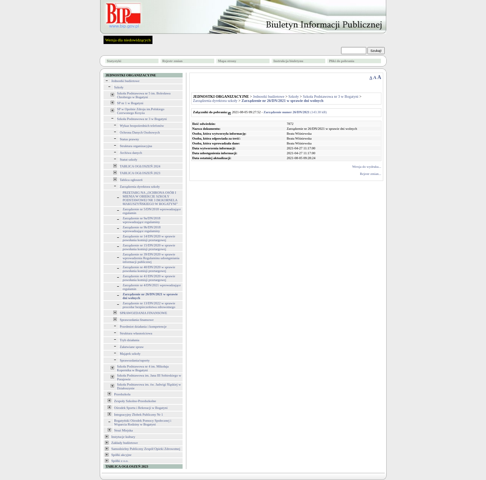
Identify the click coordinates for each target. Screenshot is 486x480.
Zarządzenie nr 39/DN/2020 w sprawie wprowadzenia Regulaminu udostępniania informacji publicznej (151, 258)
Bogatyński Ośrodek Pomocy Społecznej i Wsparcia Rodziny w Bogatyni (142, 422)
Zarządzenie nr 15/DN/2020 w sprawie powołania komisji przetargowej (149, 247)
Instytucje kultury (123, 437)
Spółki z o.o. (120, 461)
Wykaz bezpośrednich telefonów (142, 126)
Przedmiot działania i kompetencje (143, 326)
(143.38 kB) (295, 112)
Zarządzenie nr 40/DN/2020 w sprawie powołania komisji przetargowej (149, 269)
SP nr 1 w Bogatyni (130, 103)
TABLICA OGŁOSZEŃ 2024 (140, 166)
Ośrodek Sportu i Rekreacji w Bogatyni (141, 408)
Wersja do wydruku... (366, 167)
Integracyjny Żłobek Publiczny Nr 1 (138, 414)
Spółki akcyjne (121, 455)
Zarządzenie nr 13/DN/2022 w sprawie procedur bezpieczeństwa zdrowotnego (149, 305)
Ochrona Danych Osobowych (140, 132)
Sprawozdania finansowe (137, 320)
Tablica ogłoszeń (131, 180)
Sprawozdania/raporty (134, 360)
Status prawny (129, 139)
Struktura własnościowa (136, 333)
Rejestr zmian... (370, 174)
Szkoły (118, 87)
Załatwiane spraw (132, 347)
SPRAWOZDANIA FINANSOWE (143, 313)
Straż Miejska (123, 430)
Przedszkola (122, 394)
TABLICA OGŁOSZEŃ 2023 (140, 173)
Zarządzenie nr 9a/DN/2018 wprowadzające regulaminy (141, 220)
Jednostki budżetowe (125, 81)
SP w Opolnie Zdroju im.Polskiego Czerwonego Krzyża (141, 111)
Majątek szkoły (130, 353)
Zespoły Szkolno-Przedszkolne (135, 401)
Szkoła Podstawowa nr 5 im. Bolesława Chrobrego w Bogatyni (144, 95)
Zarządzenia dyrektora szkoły (140, 186)
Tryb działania (129, 340)
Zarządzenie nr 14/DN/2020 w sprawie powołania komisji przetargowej (149, 238)
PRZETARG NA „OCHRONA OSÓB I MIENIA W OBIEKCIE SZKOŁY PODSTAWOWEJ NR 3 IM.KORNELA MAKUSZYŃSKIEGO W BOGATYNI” (150, 198)
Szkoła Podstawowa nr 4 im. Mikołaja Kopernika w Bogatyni (143, 368)
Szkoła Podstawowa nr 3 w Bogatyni (142, 119)
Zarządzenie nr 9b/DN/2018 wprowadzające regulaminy (142, 229)
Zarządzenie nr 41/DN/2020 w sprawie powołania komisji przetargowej (149, 278)
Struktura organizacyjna (136, 146)
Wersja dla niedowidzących (128, 40)
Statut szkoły (128, 159)
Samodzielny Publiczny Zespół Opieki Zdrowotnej (145, 449)
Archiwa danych (131, 153)
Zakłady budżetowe (124, 443)
